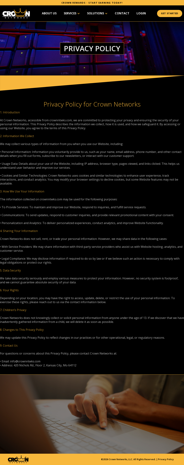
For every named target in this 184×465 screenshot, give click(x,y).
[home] (16, 13)
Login (141, 13)
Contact (122, 13)
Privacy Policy (166, 459)
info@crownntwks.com (25, 361)
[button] (72, 13)
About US (49, 13)
